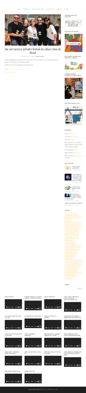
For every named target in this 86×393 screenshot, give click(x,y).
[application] (13, 304)
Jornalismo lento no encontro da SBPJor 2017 (76, 188)
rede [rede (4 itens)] (80, 264)
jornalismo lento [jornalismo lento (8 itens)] (75, 249)
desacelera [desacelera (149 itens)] (78, 225)
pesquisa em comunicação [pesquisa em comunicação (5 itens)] (71, 261)
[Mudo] (18, 307)
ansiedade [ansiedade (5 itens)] (74, 214)
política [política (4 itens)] (80, 261)
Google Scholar (77, 152)
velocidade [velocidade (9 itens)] (73, 275)
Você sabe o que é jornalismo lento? (76, 167)
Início (18, 9)
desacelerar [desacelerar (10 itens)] (68, 228)
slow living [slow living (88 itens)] (68, 269)
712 (75, 205)
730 (76, 191)
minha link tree (72, 133)
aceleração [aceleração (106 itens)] (68, 214)
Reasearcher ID (77, 155)
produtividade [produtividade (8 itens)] (73, 264)
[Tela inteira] (20, 307)
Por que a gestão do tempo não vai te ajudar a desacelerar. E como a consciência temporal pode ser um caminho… (77, 177)
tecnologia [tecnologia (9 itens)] (68, 272)
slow (15, 72)
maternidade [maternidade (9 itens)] (68, 252)
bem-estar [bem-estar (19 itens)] (68, 217)
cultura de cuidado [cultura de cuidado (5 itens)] (69, 225)
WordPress (44, 389)
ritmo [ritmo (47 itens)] (67, 266)
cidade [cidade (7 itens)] (80, 217)
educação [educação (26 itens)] (78, 246)
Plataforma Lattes (74, 136)
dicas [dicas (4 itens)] (67, 237)
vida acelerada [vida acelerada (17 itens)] (69, 278)
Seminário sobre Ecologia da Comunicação (73, 203)
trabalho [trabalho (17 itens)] (67, 275)
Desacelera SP (50, 9)
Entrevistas (19, 69)
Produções (26, 9)
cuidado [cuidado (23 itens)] (78, 223)
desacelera (10, 72)
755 (66, 184)
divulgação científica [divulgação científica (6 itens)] (70, 246)
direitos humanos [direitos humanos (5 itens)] (69, 240)
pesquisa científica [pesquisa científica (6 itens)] (69, 258)
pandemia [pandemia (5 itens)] (68, 255)
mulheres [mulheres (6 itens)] (75, 252)
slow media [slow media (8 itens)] (74, 269)
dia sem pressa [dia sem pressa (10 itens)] (74, 234)
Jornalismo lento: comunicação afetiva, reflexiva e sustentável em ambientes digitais (73, 196)
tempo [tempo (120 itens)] (80, 272)
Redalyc (75, 142)
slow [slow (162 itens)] (79, 266)
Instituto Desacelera (38, 9)
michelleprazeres (40, 56)
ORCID (74, 150)
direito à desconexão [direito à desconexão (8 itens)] (70, 243)
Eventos (23, 69)
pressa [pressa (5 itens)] (67, 264)
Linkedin (59, 9)
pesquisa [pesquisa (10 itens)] (73, 255)
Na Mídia (66, 9)
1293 (66, 172)
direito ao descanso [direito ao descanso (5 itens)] (74, 237)
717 (75, 200)
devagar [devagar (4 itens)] (67, 234)
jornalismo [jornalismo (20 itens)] (68, 249)
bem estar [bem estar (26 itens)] (74, 217)
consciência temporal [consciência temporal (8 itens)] (70, 223)
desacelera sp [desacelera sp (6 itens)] (76, 228)
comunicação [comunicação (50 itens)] (68, 220)
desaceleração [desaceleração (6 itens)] (69, 231)
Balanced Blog (54, 389)
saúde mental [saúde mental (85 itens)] (72, 266)
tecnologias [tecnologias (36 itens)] (74, 272)
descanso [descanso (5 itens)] (76, 231)
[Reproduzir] (7, 307)
